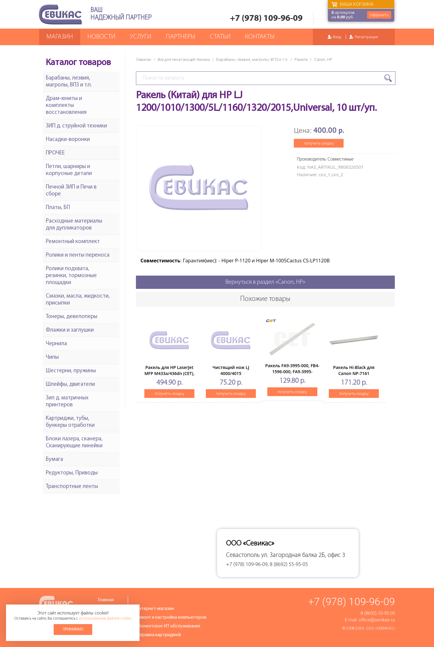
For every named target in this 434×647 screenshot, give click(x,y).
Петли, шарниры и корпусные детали (69, 170)
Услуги (140, 36)
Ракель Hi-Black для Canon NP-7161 (353, 370)
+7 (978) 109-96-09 (266, 18)
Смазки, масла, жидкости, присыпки (78, 299)
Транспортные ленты (72, 486)
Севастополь (243, 555)
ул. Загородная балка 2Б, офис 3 (303, 555)
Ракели (301, 59)
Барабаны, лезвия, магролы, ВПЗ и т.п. (252, 59)
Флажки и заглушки (70, 330)
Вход (337, 37)
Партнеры (180, 36)
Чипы (52, 357)
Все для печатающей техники (184, 59)
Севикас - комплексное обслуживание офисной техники (60, 14)
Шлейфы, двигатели (70, 384)
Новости (101, 36)
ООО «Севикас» (380, 628)
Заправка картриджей (158, 635)
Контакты (260, 36)
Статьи (220, 36)
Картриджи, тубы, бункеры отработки (70, 422)
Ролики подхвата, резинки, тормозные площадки (71, 276)
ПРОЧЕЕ (55, 153)
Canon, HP (323, 59)
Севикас (143, 59)
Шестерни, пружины (71, 371)
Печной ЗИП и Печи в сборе (71, 190)
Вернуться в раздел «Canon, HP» (265, 282)
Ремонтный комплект (73, 242)
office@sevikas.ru (377, 620)
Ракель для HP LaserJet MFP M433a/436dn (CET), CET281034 (169, 373)
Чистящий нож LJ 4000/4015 (230, 370)
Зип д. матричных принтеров (67, 401)
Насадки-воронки (68, 139)
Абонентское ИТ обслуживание (167, 626)
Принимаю (73, 629)
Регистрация (366, 37)
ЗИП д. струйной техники (76, 126)
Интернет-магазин (154, 608)
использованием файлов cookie (105, 618)
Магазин (59, 36)
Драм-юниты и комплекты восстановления (66, 105)
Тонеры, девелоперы (71, 317)
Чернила (56, 344)
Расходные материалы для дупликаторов (74, 224)
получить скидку (319, 143)
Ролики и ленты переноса (77, 255)
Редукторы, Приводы (72, 473)
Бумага (54, 459)
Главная (106, 600)
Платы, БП (58, 208)
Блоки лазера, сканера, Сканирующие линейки (74, 442)
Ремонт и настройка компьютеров (170, 617)
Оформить (379, 15)
